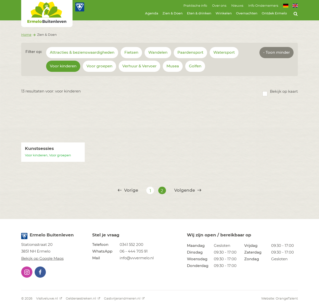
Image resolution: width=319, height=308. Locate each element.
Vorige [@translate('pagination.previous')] (128, 190)
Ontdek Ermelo (274, 13)
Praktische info (195, 5)
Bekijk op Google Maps (42, 259)
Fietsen (131, 52)
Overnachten (246, 13)
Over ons (219, 5)
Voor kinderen (63, 66)
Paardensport (190, 52)
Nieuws (237, 5)
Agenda (151, 13)
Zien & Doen (172, 13)
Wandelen (157, 52)
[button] (26, 272)
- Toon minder (276, 52)
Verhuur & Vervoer (139, 66)
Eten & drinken (199, 13)
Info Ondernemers (263, 5)
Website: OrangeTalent (279, 298)
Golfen (195, 66)
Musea (172, 66)
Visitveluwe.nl (49, 298)
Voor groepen (99, 66)
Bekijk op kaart (284, 91)
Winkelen (224, 13)
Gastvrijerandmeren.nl (124, 298)
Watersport (224, 52)
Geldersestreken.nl (83, 298)
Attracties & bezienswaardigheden (82, 52)
